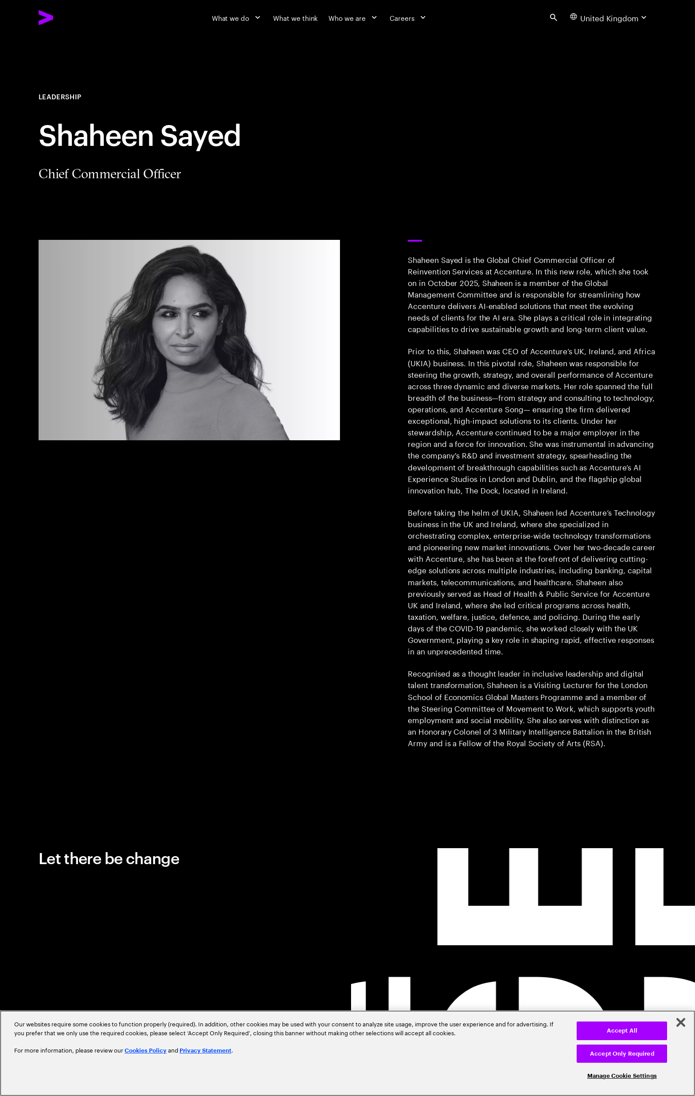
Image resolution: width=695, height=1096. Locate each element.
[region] (347, 1053)
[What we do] (237, 17)
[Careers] (408, 17)
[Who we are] (354, 17)
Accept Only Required (622, 1054)
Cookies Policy (146, 1050)
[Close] (681, 1022)
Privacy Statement (205, 1050)
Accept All (622, 1030)
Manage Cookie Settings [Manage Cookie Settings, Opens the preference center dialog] (622, 1076)
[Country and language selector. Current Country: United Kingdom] (609, 17)
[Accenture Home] (68, 17)
